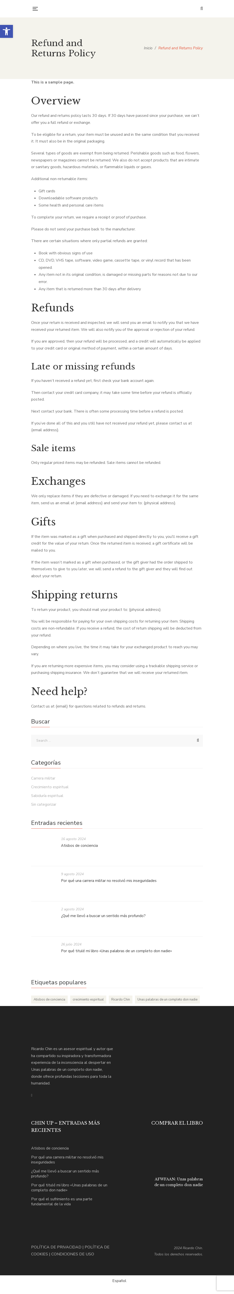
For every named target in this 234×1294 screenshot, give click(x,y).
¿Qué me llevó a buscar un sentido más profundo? (103, 915)
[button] (6, 31)
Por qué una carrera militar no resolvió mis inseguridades (109, 880)
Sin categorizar (43, 804)
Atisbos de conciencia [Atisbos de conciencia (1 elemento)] (49, 999)
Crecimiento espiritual (49, 787)
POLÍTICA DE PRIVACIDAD (56, 1247)
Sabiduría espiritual (47, 795)
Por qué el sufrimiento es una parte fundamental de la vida (61, 1201)
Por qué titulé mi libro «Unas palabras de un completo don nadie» (116, 950)
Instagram (31, 1095)
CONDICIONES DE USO (72, 1254)
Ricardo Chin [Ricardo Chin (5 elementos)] (120, 999)
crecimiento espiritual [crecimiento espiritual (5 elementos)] (88, 999)
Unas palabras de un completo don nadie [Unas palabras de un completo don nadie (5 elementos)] (167, 999)
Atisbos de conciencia (79, 845)
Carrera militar (43, 778)
